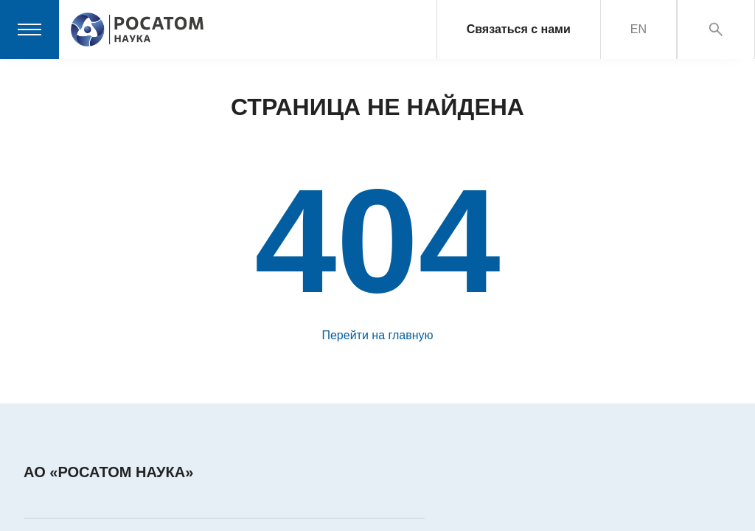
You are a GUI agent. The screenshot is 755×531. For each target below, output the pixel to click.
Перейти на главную (377, 335)
